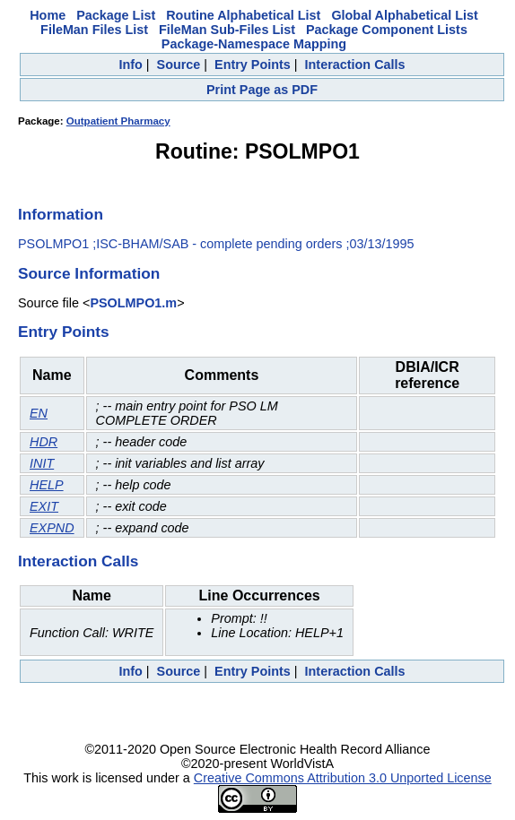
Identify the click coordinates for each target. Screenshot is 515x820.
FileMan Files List (94, 29)
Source (179, 64)
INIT (42, 463)
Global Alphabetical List (404, 15)
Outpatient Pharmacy (118, 121)
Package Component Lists (386, 29)
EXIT (44, 506)
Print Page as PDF (262, 89)
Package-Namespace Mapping (253, 44)
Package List (115, 15)
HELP (47, 485)
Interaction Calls (355, 64)
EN (39, 413)
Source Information (89, 273)
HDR (43, 442)
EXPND (52, 528)
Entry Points (252, 64)
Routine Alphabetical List (243, 15)
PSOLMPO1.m (133, 303)
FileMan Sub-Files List (227, 29)
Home (47, 15)
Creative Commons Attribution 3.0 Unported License (343, 778)
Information (60, 214)
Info (130, 64)
